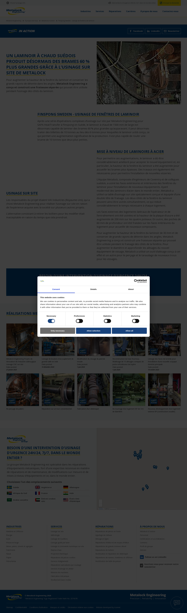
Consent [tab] (56, 289)
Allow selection (93, 331)
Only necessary (58, 331)
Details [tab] (93, 289)
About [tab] (131, 289)
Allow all (129, 331)
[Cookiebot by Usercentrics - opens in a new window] (136, 281)
